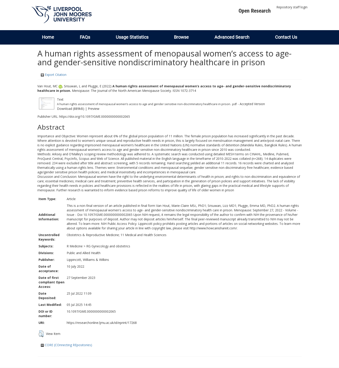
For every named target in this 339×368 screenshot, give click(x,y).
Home (48, 37)
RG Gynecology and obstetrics (108, 246)
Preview (93, 108)
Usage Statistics (132, 37)
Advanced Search (231, 37)
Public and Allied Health (83, 253)
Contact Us (286, 37)
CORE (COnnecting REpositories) (66, 345)
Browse (181, 37)
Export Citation (53, 74)
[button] (41, 333)
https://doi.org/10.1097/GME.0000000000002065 (94, 116)
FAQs (85, 37)
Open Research (255, 11)
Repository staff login (291, 7)
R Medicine (75, 246)
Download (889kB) (70, 108)
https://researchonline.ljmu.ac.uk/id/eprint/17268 (102, 323)
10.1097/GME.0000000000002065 (91, 311)
